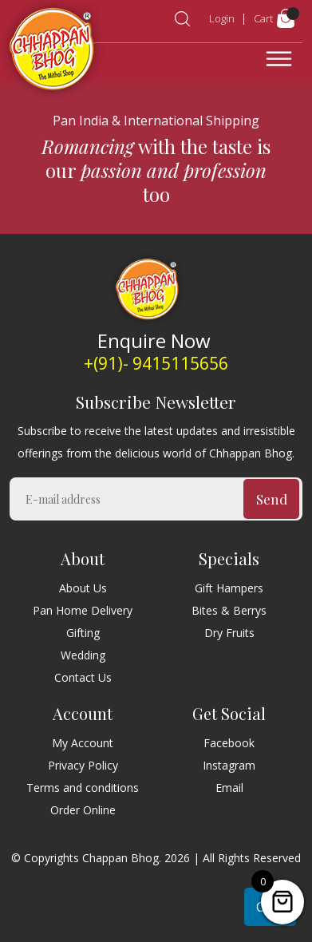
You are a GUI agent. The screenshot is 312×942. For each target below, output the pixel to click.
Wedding (83, 655)
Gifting (83, 632)
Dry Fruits (229, 632)
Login (222, 18)
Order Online (83, 809)
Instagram (229, 765)
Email (229, 787)
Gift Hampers (229, 588)
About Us (83, 588)
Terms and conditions (82, 787)
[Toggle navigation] (278, 59)
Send (271, 499)
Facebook (229, 742)
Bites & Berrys (229, 610)
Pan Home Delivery (82, 610)
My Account (82, 742)
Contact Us (83, 677)
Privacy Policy (83, 765)
